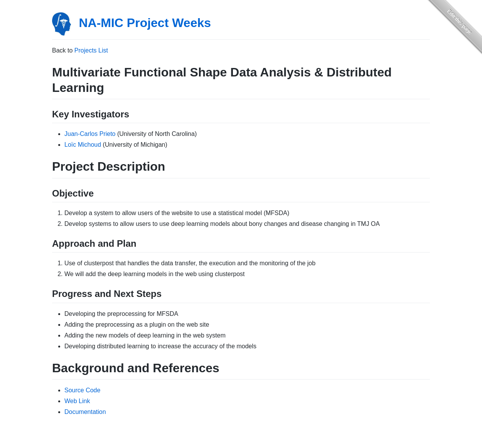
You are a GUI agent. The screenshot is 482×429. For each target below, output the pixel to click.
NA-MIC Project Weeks (145, 23)
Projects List (91, 50)
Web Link (77, 401)
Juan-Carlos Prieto (90, 134)
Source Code (82, 390)
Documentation (85, 412)
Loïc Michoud (82, 144)
